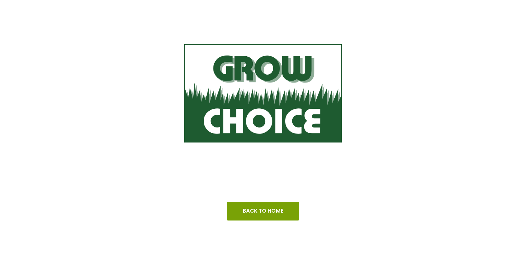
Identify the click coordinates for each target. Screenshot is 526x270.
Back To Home (263, 210)
